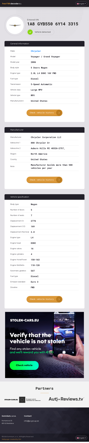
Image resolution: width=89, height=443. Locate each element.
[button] (81, 4)
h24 (19, 440)
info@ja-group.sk (31, 422)
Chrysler (36, 51)
